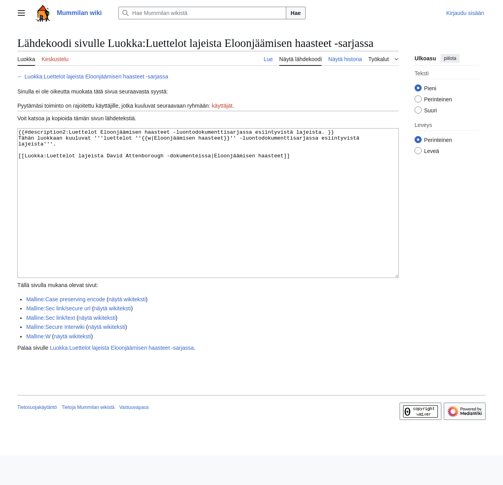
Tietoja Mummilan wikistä (88, 437)
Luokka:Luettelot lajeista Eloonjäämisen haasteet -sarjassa (96, 76)
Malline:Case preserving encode (65, 329)
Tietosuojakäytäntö (37, 437)
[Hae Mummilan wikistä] (202, 13)
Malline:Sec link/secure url (58, 338)
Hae (296, 13)
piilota (450, 58)
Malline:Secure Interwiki (55, 356)
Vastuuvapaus (134, 437)
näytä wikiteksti (127, 329)
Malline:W (38, 366)
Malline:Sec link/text (50, 347)
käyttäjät (222, 106)
